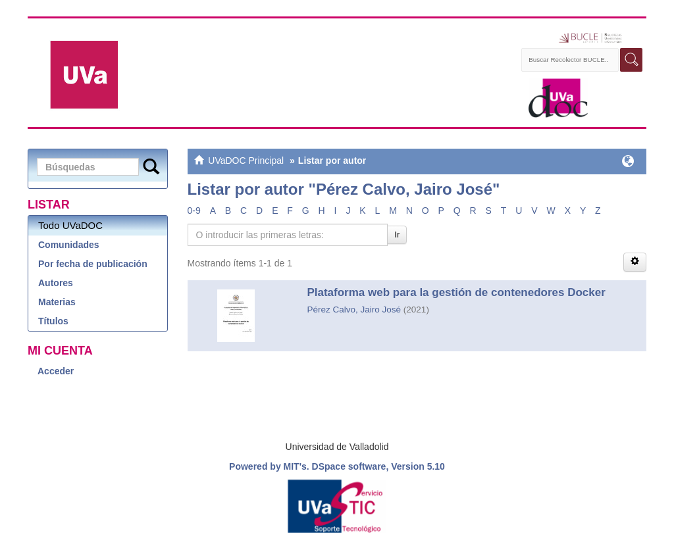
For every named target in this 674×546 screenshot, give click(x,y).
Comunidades (68, 244)
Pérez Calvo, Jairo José (354, 309)
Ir (397, 234)
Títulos (53, 321)
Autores (55, 283)
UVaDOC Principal (246, 160)
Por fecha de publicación (92, 264)
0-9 (194, 210)
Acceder (56, 371)
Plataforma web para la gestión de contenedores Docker (456, 292)
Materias (57, 302)
